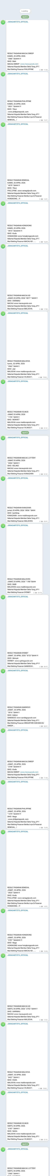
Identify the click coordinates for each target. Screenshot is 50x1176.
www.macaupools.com (29, 641)
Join (37, 3)
